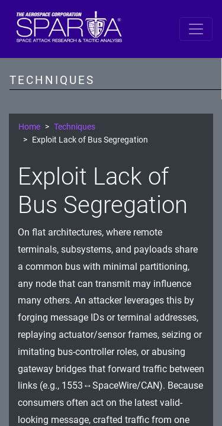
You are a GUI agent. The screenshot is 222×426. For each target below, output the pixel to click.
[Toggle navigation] (196, 29)
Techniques (74, 127)
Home (29, 127)
